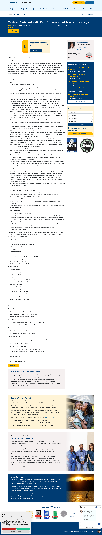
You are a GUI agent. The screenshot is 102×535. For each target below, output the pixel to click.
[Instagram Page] (80, 528)
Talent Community (66, 7)
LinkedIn (79, 51)
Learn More (36, 50)
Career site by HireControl (88, 531)
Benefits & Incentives (43, 7)
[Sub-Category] (80, 118)
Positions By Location (23, 7)
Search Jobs (78, 2)
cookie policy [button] (4, 520)
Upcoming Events (54, 7)
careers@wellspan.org (28, 377)
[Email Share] (25, 14)
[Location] (80, 112)
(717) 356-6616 (81, 47)
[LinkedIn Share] (21, 14)
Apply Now (13, 31)
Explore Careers (12, 7)
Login (90, 2)
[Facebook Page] (88, 528)
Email (79, 49)
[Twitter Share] (18, 14)
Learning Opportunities (87, 7)
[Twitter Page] (84, 528)
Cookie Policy (77, 531)
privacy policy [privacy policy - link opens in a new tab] (5, 517)
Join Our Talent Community (80, 133)
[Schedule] (80, 121)
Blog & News (76, 7)
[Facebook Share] (15, 14)
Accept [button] (23, 528)
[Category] (80, 115)
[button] (29, 514)
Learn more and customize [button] (16, 531)
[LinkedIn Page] (93, 528)
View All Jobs (80, 101)
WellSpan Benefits (49, 417)
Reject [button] (9, 528)
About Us (34, 7)
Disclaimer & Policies (68, 531)
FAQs (84, 525)
